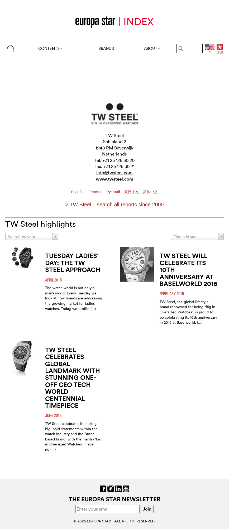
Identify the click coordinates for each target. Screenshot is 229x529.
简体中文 (150, 192)
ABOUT (152, 48)
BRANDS (106, 48)
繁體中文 (132, 192)
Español (78, 192)
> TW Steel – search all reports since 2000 (114, 204)
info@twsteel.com (114, 172)
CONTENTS (50, 48)
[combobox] (31, 236)
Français (95, 192)
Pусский (114, 192)
